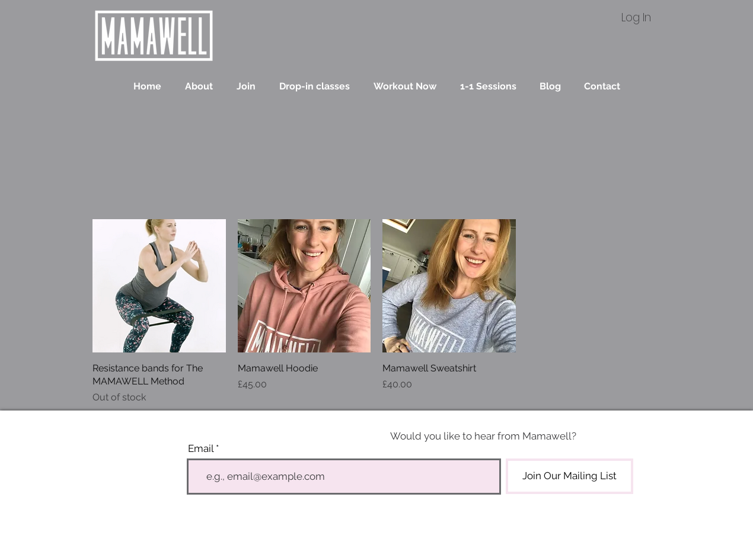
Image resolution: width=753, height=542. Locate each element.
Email (200, 449)
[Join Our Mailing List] (569, 476)
